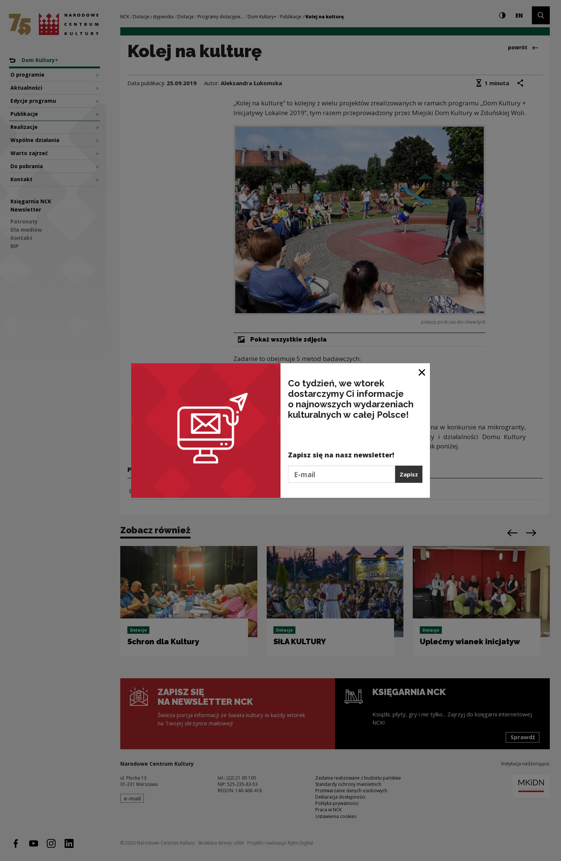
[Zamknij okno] (422, 371)
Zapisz (409, 474)
